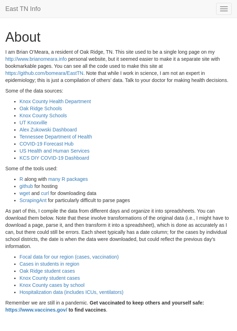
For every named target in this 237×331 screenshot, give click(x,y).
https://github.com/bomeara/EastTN (44, 73)
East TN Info (23, 8)
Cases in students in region (49, 264)
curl (45, 193)
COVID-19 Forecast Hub (46, 144)
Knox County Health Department (55, 101)
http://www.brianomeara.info (36, 59)
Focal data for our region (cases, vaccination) (69, 257)
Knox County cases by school (52, 285)
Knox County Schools (43, 115)
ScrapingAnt (32, 200)
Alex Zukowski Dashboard (48, 129)
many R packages (68, 179)
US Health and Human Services (54, 151)
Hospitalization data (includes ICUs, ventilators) (71, 292)
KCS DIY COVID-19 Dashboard (54, 158)
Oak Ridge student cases (47, 271)
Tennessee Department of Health (55, 137)
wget (24, 193)
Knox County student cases (49, 278)
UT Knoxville (33, 122)
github (26, 186)
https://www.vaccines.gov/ (36, 310)
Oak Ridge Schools (40, 108)
